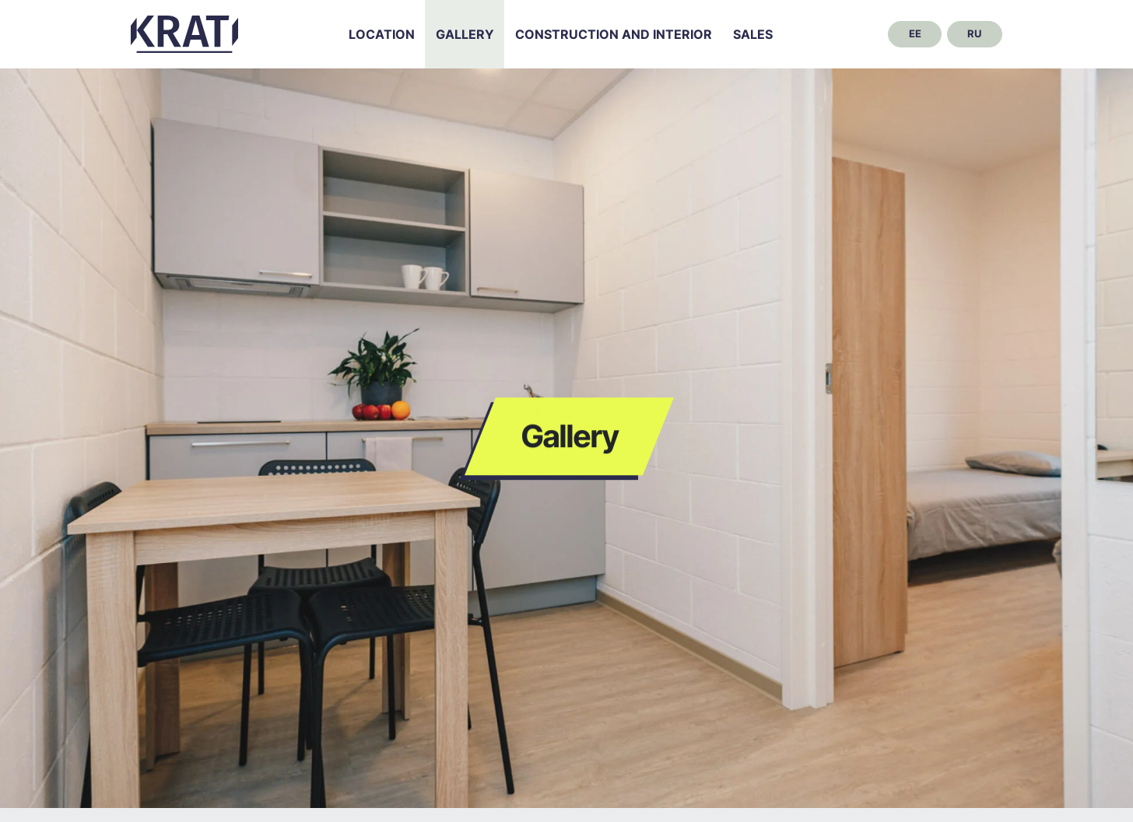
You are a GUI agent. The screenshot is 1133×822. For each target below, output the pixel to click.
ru (974, 34)
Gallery (465, 34)
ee (915, 34)
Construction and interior (613, 34)
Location (382, 34)
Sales (753, 34)
